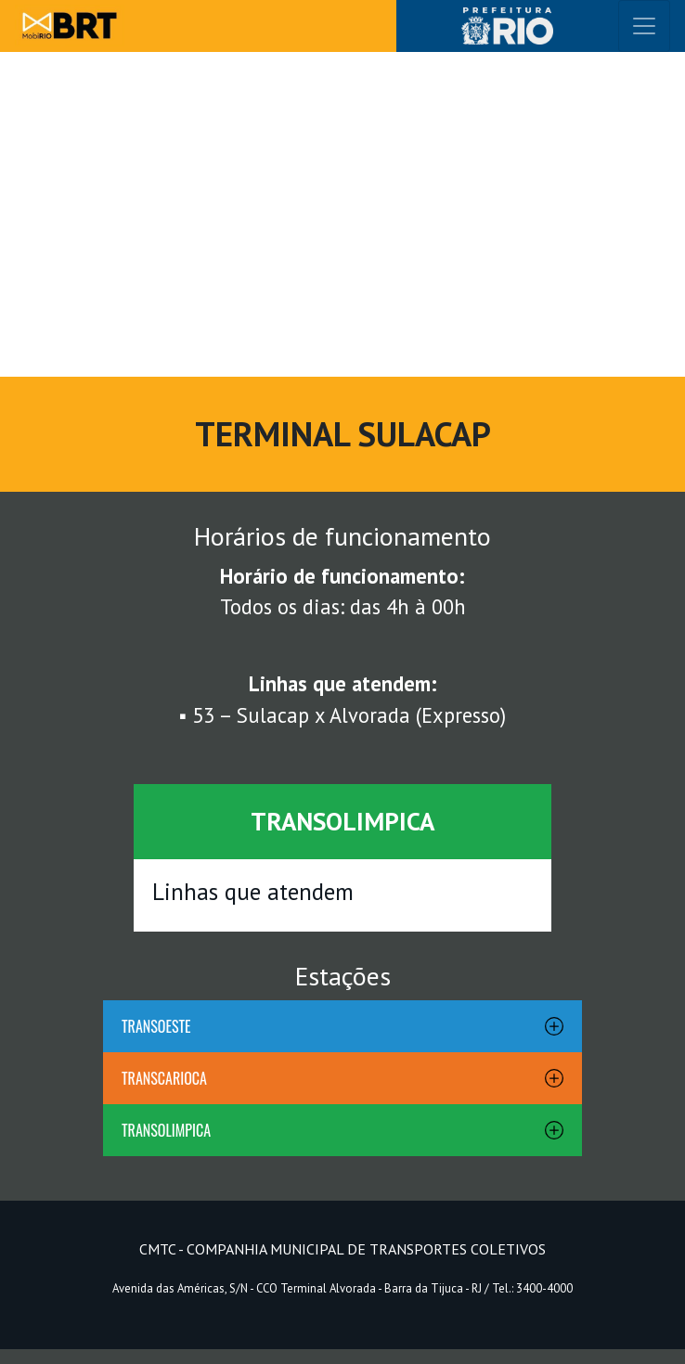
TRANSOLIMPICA (166, 1130)
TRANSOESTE (156, 1026)
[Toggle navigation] (644, 26)
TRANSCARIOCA (164, 1078)
